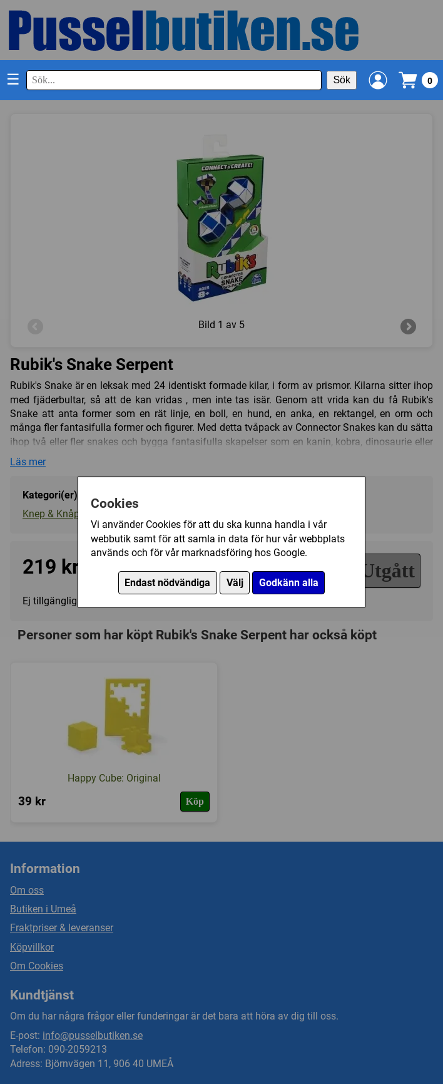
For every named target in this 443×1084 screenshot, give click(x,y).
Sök (341, 80)
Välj (235, 583)
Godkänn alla (288, 583)
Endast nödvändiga (167, 583)
